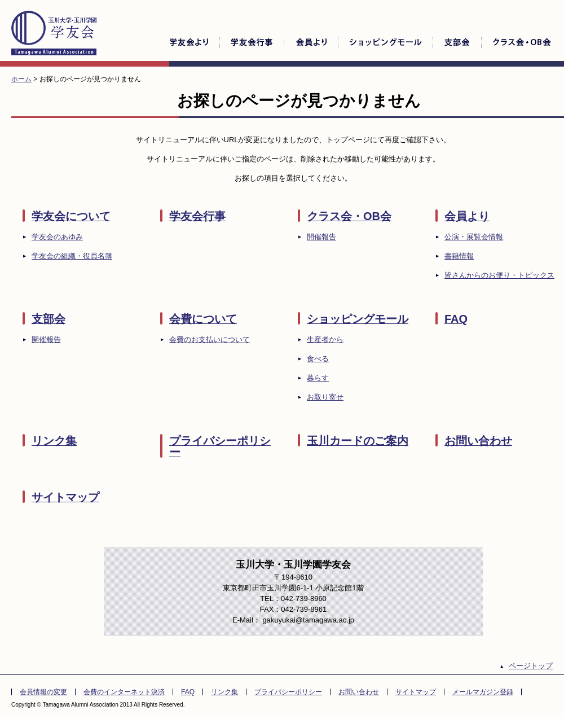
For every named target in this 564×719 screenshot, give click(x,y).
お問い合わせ (478, 441)
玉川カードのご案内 (357, 441)
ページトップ (531, 665)
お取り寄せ (325, 397)
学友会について (71, 216)
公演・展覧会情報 (473, 237)
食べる (318, 358)
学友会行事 (197, 216)
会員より (467, 216)
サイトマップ (65, 497)
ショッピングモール (357, 319)
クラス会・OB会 (349, 216)
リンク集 (54, 441)
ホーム (21, 79)
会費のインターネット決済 (124, 692)
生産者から (325, 339)
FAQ (456, 319)
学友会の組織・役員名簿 (72, 256)
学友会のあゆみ (57, 237)
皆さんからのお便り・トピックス (499, 275)
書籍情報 (459, 256)
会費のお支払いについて (209, 339)
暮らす (318, 378)
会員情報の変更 (43, 692)
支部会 (48, 319)
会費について (203, 319)
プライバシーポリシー (220, 446)
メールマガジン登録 (482, 692)
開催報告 (321, 237)
